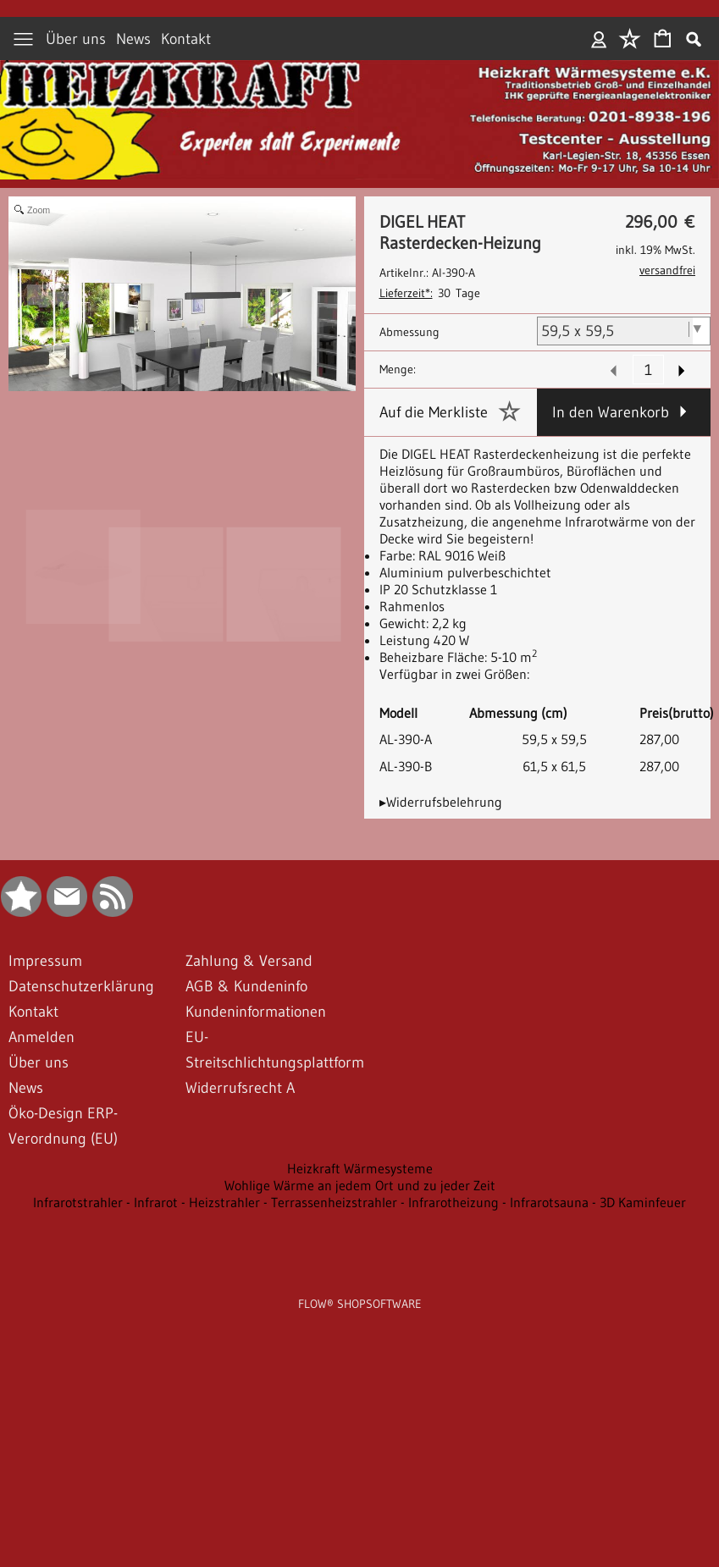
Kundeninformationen (255, 1131)
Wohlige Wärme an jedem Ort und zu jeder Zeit (359, 1304)
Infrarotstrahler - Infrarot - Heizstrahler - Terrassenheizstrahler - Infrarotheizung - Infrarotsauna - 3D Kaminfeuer (359, 1321)
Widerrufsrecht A (240, 1207)
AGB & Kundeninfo (246, 1105)
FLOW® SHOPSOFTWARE (360, 1422)
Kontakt (186, 39)
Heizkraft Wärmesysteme (360, 1287)
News (133, 39)
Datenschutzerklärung (81, 1105)
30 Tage (429, 293)
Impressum (45, 1080)
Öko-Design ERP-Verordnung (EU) (63, 1245)
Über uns (76, 39)
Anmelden (599, 39)
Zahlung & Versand (248, 1080)
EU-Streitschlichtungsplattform (270, 1169)
